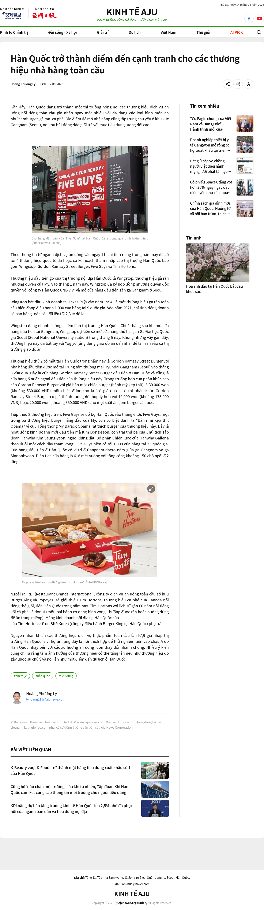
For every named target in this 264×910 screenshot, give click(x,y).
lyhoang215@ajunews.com (45, 699)
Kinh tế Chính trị (14, 32)
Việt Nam (168, 32)
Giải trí (103, 32)
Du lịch (134, 32)
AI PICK (236, 32)
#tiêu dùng (66, 676)
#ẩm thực (20, 676)
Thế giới (203, 32)
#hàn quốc (42, 676)
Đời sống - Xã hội (62, 32)
